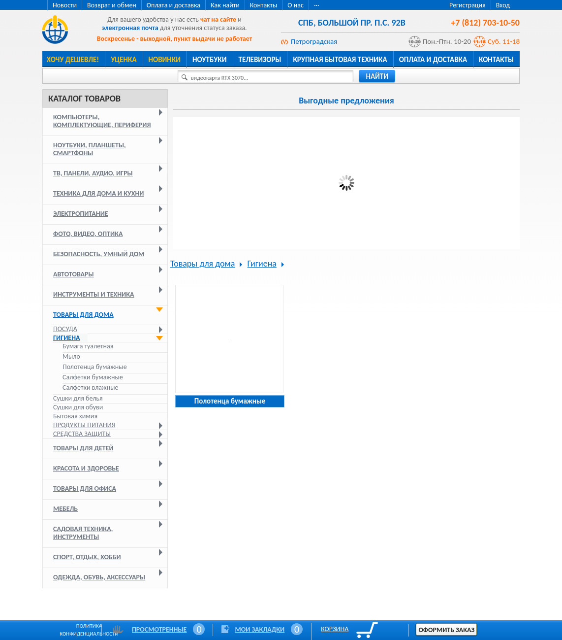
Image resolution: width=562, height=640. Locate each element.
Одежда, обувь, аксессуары (99, 577)
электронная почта (130, 28)
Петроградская (314, 41)
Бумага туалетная (87, 346)
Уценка (123, 59)
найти (377, 76)
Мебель (65, 509)
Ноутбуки (209, 59)
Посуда (65, 329)
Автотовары (73, 274)
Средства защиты (82, 434)
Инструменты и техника (93, 294)
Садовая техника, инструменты (83, 533)
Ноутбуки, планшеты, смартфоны (89, 149)
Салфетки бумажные (93, 377)
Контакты (264, 5)
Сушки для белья (78, 398)
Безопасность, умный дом (98, 254)
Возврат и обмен (111, 5)
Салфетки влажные (90, 388)
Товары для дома (83, 314)
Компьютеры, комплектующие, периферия (102, 121)
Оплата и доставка (173, 5)
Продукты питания (84, 425)
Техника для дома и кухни (98, 193)
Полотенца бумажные (94, 367)
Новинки (165, 59)
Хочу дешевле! (73, 59)
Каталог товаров (84, 98)
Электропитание (80, 213)
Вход (503, 5)
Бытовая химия (75, 416)
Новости (65, 5)
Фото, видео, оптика (88, 234)
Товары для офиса (84, 488)
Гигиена (66, 338)
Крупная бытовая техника (340, 59)
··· (316, 5)
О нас (295, 5)
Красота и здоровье (86, 468)
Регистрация (467, 5)
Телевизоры (260, 59)
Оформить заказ (446, 630)
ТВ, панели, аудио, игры (93, 173)
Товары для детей (83, 448)
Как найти (225, 5)
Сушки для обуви (78, 407)
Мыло (71, 357)
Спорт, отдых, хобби (87, 557)
